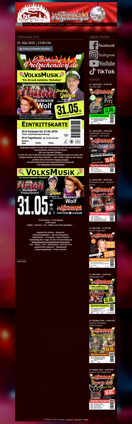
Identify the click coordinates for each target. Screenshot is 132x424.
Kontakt (85, 419)
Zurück (21, 260)
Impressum (69, 419)
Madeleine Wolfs (27, 147)
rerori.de (62, 419)
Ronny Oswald (61, 159)
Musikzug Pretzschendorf (52, 164)
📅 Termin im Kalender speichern (35, 48)
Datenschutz (78, 419)
